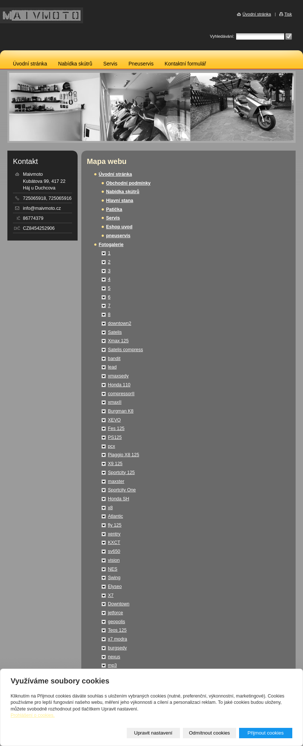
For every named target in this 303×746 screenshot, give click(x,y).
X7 (110, 595)
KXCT (114, 542)
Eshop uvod (119, 226)
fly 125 (115, 525)
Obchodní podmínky (128, 183)
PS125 (115, 437)
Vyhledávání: (222, 36)
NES (113, 569)
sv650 (114, 551)
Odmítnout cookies (209, 733)
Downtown (118, 603)
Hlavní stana (119, 200)
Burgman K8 (120, 411)
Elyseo (115, 586)
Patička (114, 209)
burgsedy (117, 648)
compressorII (121, 393)
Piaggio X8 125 (123, 454)
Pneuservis (141, 64)
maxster (116, 481)
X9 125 (115, 463)
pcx (111, 446)
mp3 (112, 665)
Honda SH (118, 498)
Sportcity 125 (121, 472)
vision (114, 560)
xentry (114, 534)
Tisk (288, 14)
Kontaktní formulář (185, 64)
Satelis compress (125, 349)
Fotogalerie (111, 244)
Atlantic (115, 516)
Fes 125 (116, 428)
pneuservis (118, 235)
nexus (114, 656)
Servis (110, 64)
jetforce (115, 612)
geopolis (116, 621)
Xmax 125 (118, 340)
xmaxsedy (118, 376)
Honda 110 (119, 384)
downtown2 (119, 323)
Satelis (115, 332)
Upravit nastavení (153, 733)
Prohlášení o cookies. (33, 715)
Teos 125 (117, 630)
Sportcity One (122, 490)
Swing (114, 577)
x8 (110, 507)
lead (112, 367)
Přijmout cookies (266, 733)
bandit (114, 358)
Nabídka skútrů (75, 64)
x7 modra (117, 639)
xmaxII (115, 402)
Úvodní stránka (30, 64)
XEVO (114, 420)
